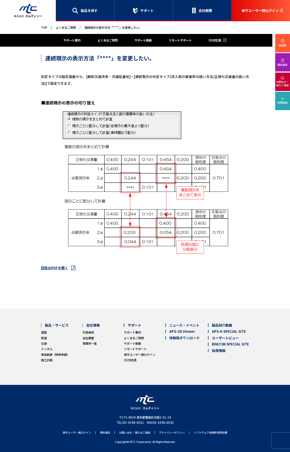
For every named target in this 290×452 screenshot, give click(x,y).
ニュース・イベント (184, 325)
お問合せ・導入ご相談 (282, 83)
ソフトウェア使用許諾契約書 (210, 432)
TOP (44, 27)
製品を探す (89, 10)
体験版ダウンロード (184, 338)
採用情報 (282, 102)
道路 (44, 332)
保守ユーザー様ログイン (260, 10)
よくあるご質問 (66, 27)
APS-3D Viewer (182, 331)
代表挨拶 (88, 332)
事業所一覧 (90, 343)
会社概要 (205, 10)
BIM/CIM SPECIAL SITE (230, 344)
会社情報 (93, 325)
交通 (44, 343)
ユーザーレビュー (225, 338)
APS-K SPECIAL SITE (229, 331)
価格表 (282, 45)
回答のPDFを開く (54, 267)
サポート (147, 10)
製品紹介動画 (222, 325)
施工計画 (46, 360)
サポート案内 (71, 40)
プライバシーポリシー (172, 432)
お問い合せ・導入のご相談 (134, 432)
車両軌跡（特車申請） (55, 354)
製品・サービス (57, 325)
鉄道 (44, 338)
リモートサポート (180, 40)
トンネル (46, 349)
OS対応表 (214, 40)
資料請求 (282, 65)
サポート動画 (143, 40)
